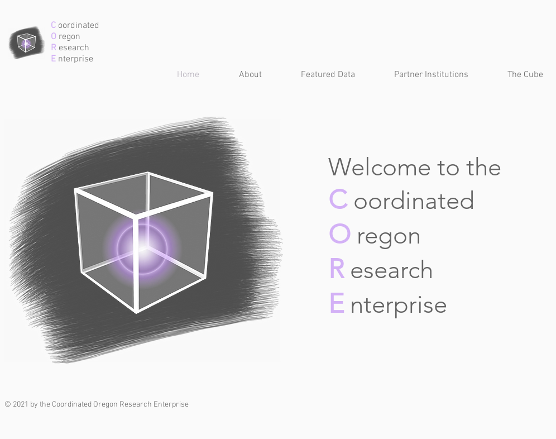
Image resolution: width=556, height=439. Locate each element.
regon (68, 36)
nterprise (74, 59)
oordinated (77, 25)
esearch (72, 48)
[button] (316, 75)
